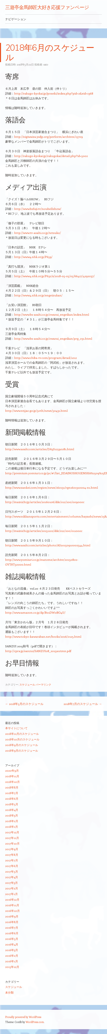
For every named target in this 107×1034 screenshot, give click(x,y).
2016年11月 (12, 905)
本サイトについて (16, 728)
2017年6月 (11, 866)
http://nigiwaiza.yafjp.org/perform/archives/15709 (48, 137)
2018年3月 (11, 815)
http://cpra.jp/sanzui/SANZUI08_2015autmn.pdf (38, 651)
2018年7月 (11, 793)
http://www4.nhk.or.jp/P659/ (33, 257)
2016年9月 (11, 916)
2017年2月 (11, 888)
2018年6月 (11, 798)
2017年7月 (11, 860)
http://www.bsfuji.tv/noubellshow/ (37, 209)
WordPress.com (35, 1022)
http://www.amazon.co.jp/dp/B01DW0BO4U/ (35, 612)
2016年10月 (12, 911)
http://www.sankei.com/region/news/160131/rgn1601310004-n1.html (51, 487)
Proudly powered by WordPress (23, 1017)
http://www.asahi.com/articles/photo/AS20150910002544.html (47, 545)
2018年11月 (12, 776)
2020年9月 (12, 770)
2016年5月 (11, 939)
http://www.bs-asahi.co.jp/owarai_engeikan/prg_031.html (53, 338)
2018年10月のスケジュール (22, 739)
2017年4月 (11, 877)
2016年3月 (11, 950)
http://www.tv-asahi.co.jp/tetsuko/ (37, 233)
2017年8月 (11, 855)
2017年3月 (11, 883)
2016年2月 (11, 955)
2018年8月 (11, 787)
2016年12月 (12, 899)
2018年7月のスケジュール (83, 704)
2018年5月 (11, 804)
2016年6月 (11, 933)
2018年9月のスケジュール (21, 745)
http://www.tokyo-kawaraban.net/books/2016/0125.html (43, 636)
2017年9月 (11, 849)
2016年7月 (11, 927)
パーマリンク (43, 684)
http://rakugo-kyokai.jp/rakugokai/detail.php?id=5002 (51, 156)
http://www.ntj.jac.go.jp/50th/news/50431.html (36, 411)
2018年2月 (11, 821)
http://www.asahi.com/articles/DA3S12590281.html (39, 449)
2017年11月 (12, 838)
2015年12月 (12, 967)
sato (45, 64)
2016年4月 (11, 944)
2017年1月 (11, 894)
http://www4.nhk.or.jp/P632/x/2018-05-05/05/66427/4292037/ (54, 276)
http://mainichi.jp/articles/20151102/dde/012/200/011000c (43, 531)
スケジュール (27, 684)
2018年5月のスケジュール (24, 704)
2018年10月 (12, 782)
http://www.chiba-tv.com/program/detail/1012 (45, 358)
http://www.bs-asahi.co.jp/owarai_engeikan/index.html (51, 314)
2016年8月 (11, 922)
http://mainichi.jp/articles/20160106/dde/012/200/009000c (44, 502)
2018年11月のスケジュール (22, 734)
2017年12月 (12, 832)
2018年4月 (11, 810)
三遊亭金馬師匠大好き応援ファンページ (47, 7)
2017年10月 (12, 843)
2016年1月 (11, 961)
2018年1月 (11, 827)
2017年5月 (11, 871)
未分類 (9, 992)
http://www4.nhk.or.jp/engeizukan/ (38, 295)
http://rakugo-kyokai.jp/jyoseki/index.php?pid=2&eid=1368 (53, 93)
